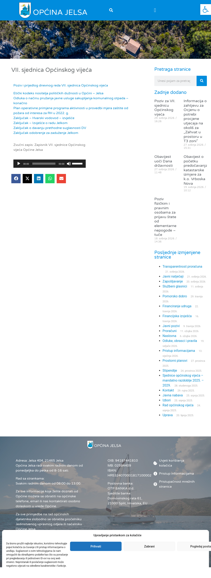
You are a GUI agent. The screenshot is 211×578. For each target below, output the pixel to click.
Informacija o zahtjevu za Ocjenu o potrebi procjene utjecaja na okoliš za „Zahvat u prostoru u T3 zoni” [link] (195, 121)
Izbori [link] (167, 400)
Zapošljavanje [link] (173, 281)
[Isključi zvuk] (69, 164)
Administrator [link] (117, 556)
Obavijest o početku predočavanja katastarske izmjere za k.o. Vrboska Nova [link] (195, 170)
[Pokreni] (19, 164)
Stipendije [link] (170, 370)
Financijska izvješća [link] (177, 316)
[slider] (43, 164)
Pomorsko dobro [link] (175, 296)
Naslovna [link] (169, 336)
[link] (205, 9)
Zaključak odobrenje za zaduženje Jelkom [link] (45, 133)
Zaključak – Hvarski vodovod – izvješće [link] (43, 118)
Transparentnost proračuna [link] (182, 266)
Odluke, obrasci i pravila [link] (180, 341)
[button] (111, 10)
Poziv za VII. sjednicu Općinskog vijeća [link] (164, 108)
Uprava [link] (168, 415)
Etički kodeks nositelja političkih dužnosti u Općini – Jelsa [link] (58, 93)
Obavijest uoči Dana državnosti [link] (163, 161)
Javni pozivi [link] (171, 326)
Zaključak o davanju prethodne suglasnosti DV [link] (49, 128)
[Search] (202, 81)
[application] (49, 164)
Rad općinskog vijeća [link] (178, 405)
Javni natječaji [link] (173, 276)
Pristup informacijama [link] (179, 351)
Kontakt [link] (168, 390)
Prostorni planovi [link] (175, 361)
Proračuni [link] (170, 331)
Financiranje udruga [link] (177, 306)
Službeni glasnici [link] (175, 286)
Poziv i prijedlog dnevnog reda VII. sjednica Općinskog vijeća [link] (60, 85)
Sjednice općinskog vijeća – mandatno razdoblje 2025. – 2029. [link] (183, 380)
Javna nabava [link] (173, 395)
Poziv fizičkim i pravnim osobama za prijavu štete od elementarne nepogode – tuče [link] (165, 217)
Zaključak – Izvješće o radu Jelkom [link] (40, 123)
